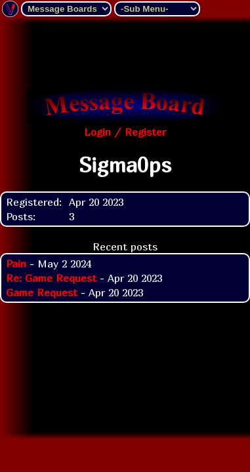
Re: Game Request (51, 278)
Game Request (41, 292)
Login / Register (125, 131)
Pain (16, 263)
